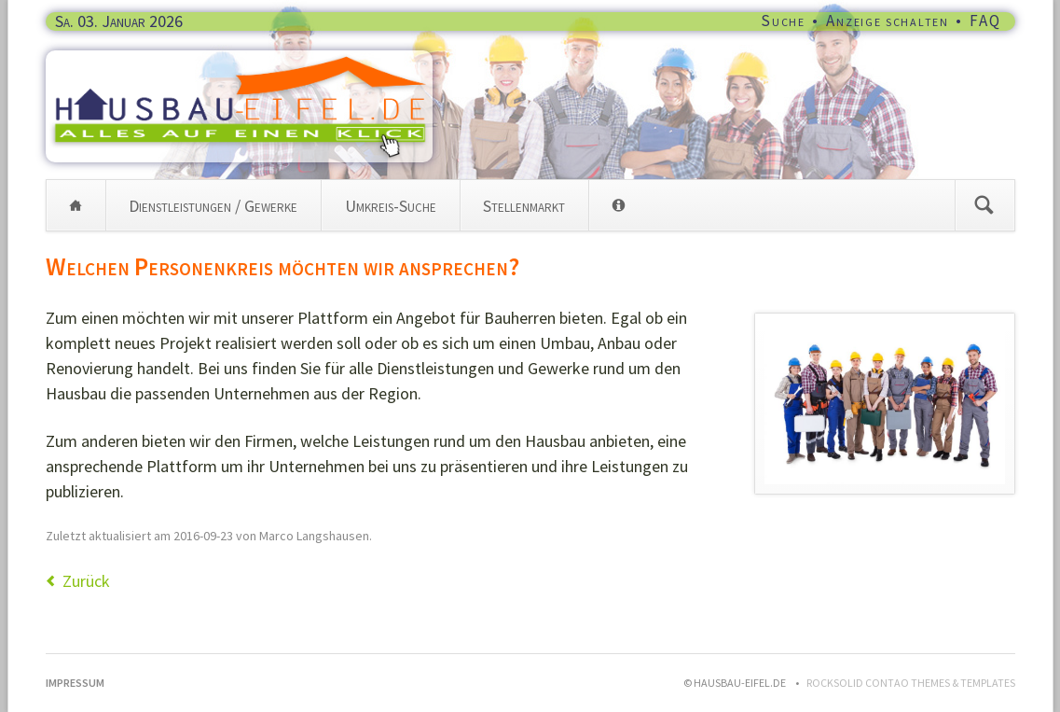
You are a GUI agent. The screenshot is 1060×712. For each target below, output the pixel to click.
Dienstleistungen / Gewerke (213, 205)
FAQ (985, 20)
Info (618, 205)
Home (76, 205)
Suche (783, 20)
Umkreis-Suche (390, 205)
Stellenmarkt (524, 205)
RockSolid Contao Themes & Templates (910, 683)
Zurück (86, 581)
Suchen (984, 205)
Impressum (75, 683)
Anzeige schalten (887, 20)
